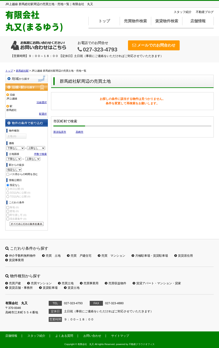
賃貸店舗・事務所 (19, 287)
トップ (104, 21)
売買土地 (66, 283)
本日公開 (17, 188)
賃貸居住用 (183, 255)
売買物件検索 (135, 21)
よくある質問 (64, 335)
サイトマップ (120, 335)
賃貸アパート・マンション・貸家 (157, 283)
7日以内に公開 (20, 196)
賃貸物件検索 (166, 21)
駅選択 (43, 113)
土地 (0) (11, 136)
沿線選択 (42, 102)
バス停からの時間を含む (24, 174)
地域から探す (26, 78)
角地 (14, 207)
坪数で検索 (40, 154)
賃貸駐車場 (48, 287)
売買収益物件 (115, 283)
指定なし (15, 185)
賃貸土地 (72, 287)
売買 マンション (111, 255)
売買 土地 (51, 255)
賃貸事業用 (14, 260)
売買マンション (39, 283)
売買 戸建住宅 (79, 255)
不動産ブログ (205, 12)
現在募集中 (18, 218)
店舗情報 (198, 21)
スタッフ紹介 (183, 12)
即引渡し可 (18, 215)
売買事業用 (89, 283)
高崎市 (79, 131)
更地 (14, 211)
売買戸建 (13, 283)
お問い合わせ (92, 335)
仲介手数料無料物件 (20, 255)
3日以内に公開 (20, 192)
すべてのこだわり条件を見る (27, 224)
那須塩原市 (59, 131)
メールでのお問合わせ (153, 45)
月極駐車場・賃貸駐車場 (150, 255)
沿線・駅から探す (26, 87)
